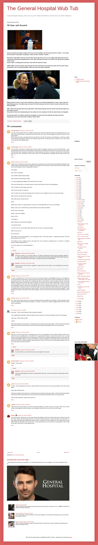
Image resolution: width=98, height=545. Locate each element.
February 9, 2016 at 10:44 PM (28, 349)
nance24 (13, 404)
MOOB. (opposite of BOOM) (83, 276)
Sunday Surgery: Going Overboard (82, 224)
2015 (77, 301)
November (80, 201)
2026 (77, 177)
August (79, 208)
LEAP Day (79, 221)
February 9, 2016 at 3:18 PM (26, 130)
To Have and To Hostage (83, 234)
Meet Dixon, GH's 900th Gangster (82, 244)
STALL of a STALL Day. (82, 236)
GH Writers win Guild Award (83, 259)
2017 (77, 196)
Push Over (79, 232)
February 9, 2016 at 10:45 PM (28, 371)
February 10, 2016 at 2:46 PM (22, 404)
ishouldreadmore (15, 130)
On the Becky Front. (81, 261)
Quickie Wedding (81, 290)
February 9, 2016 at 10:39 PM (28, 253)
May (78, 214)
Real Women (80, 269)
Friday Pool (79, 241)
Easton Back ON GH (82, 294)
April (78, 216)
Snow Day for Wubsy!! (82, 252)
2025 (77, 179)
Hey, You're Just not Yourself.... (81, 247)
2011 (77, 309)
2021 (77, 188)
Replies (14, 250)
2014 (77, 303)
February (79, 220)
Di (11, 310)
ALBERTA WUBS (80, 79)
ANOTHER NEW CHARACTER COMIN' (18, 459)
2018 (77, 194)
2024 (77, 182)
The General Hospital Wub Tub (42, 8)
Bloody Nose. (80, 296)
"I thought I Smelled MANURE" (81, 264)
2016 (77, 198)
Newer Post (10, 452)
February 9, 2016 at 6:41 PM (22, 298)
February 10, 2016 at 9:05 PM (24, 415)
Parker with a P (80, 266)
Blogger (70, 537)
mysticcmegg (14, 147)
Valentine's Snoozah (82, 254)
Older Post (66, 452)
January (79, 298)
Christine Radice (15, 361)
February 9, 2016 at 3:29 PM (24, 147)
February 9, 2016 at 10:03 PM (27, 361)
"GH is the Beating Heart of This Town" (83, 282)
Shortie (78, 250)
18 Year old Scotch (81, 271)
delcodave (80, 319)
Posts (77, 168)
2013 (77, 305)
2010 (77, 311)
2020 (77, 190)
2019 (77, 192)
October (79, 203)
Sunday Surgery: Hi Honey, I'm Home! (24, 513)
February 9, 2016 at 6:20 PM (21, 162)
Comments (79, 170)
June (78, 212)
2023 (77, 184)
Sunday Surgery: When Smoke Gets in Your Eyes (83, 279)
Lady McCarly (80, 227)
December (80, 199)
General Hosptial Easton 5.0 (83, 292)
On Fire (79, 284)
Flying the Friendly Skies (21, 505)
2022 (77, 186)
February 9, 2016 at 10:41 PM (28, 263)
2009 (77, 313)
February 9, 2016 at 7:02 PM (19, 310)
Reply (12, 142)
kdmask (13, 415)
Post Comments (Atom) (18, 455)
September (80, 206)
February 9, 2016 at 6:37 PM (22, 276)
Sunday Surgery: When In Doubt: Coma (24, 521)
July (78, 210)
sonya (12, 162)
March (79, 218)
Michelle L (17, 253)
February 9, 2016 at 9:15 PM (22, 332)
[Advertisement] (81, 48)
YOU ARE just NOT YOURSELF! (81, 230)
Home (38, 452)
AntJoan (13, 276)
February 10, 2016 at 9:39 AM (21, 384)
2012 (77, 307)
